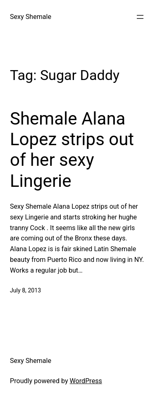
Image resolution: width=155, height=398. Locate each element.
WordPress (86, 381)
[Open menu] (140, 17)
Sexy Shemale (30, 17)
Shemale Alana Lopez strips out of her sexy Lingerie (72, 149)
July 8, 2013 (25, 290)
